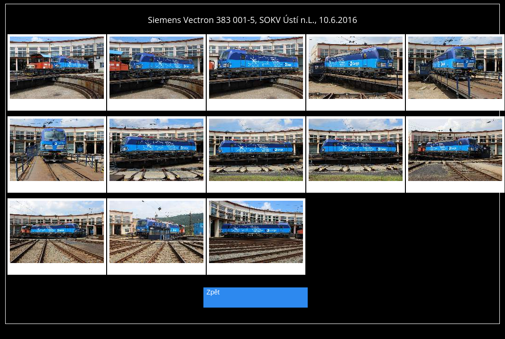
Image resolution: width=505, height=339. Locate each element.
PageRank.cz (253, 319)
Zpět (213, 292)
